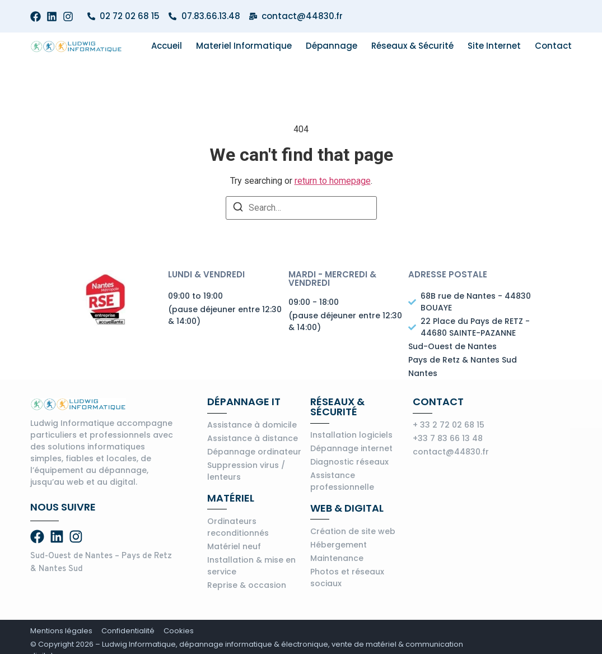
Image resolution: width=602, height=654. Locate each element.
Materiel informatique (244, 46)
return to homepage (333, 180)
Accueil (166, 46)
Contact (553, 46)
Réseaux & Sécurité (412, 46)
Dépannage (331, 46)
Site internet (494, 46)
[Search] (238, 209)
